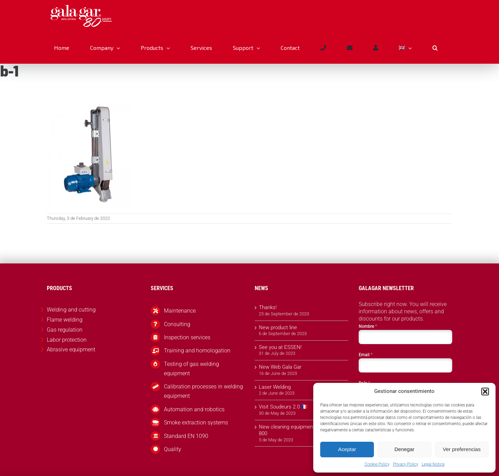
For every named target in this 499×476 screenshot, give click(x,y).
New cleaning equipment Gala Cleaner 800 (302, 430)
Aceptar (347, 449)
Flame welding (64, 319)
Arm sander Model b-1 (111, 82)
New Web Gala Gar (280, 367)
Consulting (177, 324)
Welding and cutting (71, 309)
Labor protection (67, 339)
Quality (172, 449)
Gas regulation (64, 329)
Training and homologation (197, 350)
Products (21, 82)
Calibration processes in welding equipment (203, 391)
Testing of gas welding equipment (191, 369)
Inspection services (187, 337)
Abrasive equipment (51, 82)
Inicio (5, 82)
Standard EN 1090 (186, 436)
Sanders (80, 82)
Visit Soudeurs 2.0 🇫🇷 (283, 407)
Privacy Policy (405, 464)
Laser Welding (275, 387)
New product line (278, 327)
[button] (485, 391)
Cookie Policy (377, 464)
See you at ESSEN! (280, 347)
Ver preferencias (462, 449)
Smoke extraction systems (196, 422)
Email (366, 354)
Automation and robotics (194, 409)
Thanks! (268, 307)
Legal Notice (433, 464)
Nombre (368, 326)
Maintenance (180, 310)
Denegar (404, 449)
